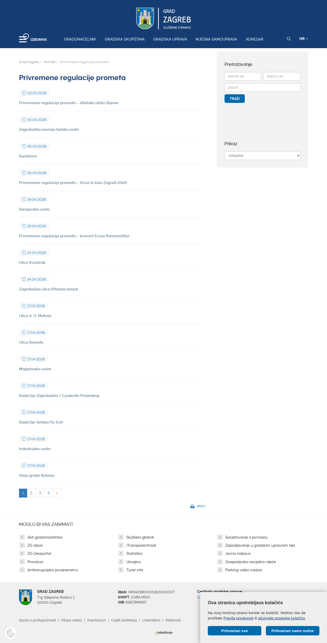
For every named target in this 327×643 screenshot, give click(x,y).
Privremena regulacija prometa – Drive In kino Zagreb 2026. (73, 182)
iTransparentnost (141, 545)
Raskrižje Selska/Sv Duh (41, 422)
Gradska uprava (170, 39)
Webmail (173, 620)
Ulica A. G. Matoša (35, 316)
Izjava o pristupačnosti (37, 620)
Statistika (134, 553)
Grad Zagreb (29, 62)
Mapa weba (71, 620)
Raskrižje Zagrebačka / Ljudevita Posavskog (59, 395)
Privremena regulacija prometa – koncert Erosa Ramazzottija (74, 236)
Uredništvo (151, 620)
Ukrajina (133, 562)
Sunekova (28, 156)
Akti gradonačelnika (44, 537)
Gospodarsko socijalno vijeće (250, 562)
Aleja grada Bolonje (37, 475)
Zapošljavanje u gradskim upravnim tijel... (261, 545)
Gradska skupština (125, 39)
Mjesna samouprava (216, 39)
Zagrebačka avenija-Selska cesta (49, 129)
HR (303, 38)
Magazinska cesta (35, 369)
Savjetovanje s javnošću (246, 537)
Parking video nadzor (243, 570)
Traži (235, 99)
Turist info (134, 570)
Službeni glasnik (140, 537)
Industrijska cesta (34, 449)
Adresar (254, 39)
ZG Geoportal (39, 553)
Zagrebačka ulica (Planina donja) (48, 289)
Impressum (96, 620)
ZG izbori (35, 545)
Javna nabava (237, 553)
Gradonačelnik (80, 39)
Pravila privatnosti (238, 618)
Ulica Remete (31, 342)
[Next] (57, 493)
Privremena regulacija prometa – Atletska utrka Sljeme (68, 103)
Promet (49, 62)
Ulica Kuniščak (32, 262)
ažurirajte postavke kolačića (281, 618)
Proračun (35, 562)
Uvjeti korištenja (124, 620)
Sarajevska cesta (34, 209)
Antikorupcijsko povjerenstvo (52, 570)
